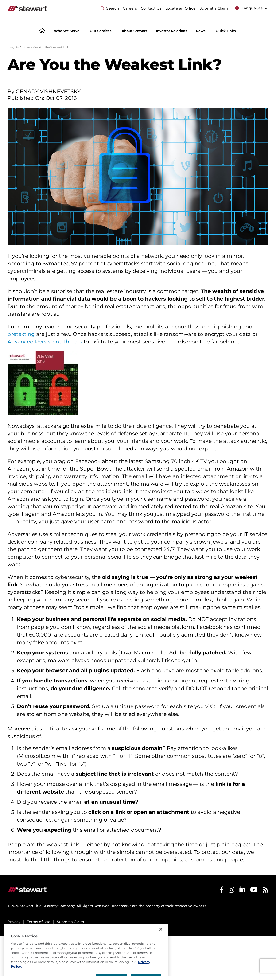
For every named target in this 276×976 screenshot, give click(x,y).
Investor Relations (171, 31)
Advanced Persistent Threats (45, 342)
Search (110, 8)
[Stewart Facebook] (221, 891)
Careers (130, 8)
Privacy (14, 922)
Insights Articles (19, 47)
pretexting (21, 334)
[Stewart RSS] (265, 891)
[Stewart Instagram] (231, 891)
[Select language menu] (251, 8)
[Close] (160, 939)
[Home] (42, 31)
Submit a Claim (213, 8)
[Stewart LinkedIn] (242, 891)
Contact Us (151, 8)
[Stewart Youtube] (254, 891)
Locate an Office (180, 8)
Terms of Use (38, 922)
